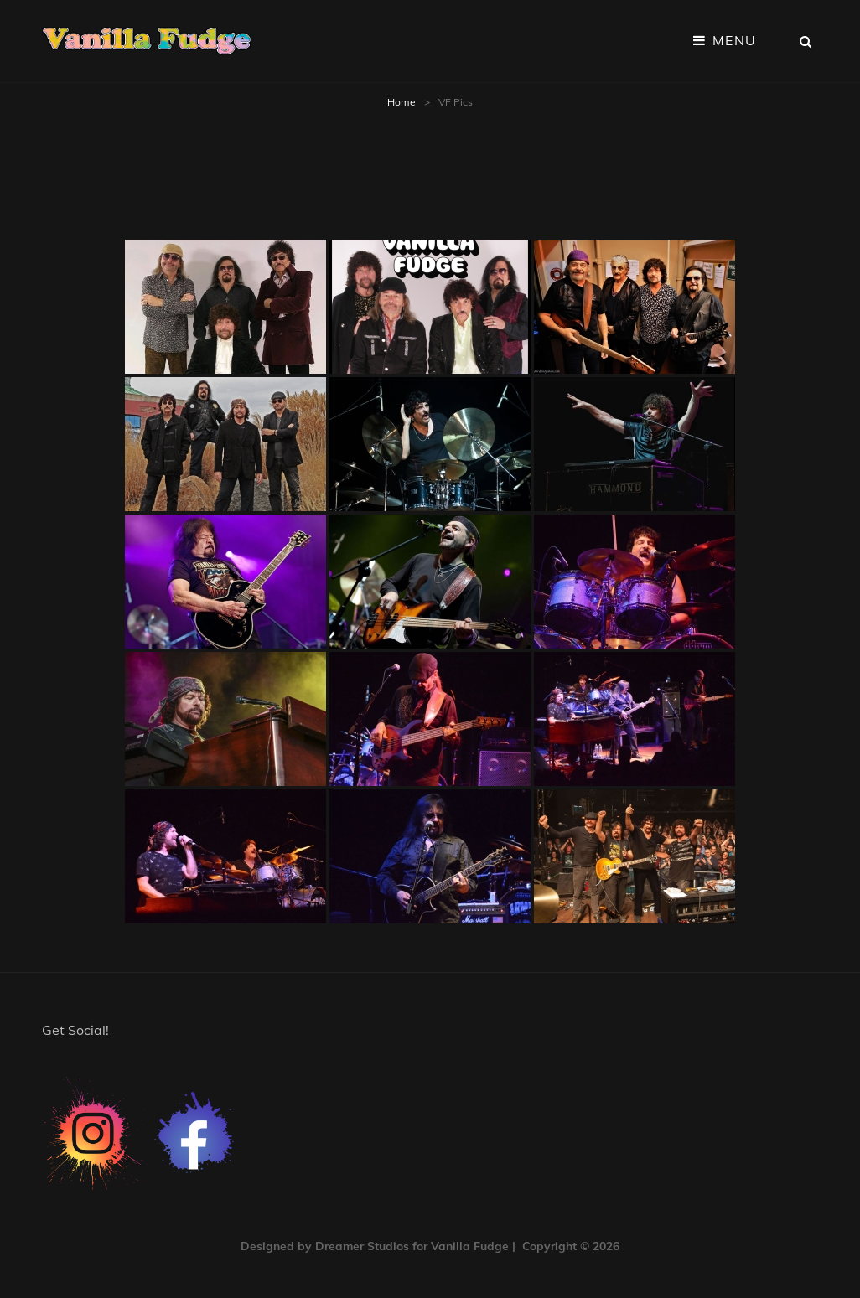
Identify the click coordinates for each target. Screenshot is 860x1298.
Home (401, 102)
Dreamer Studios (362, 1246)
